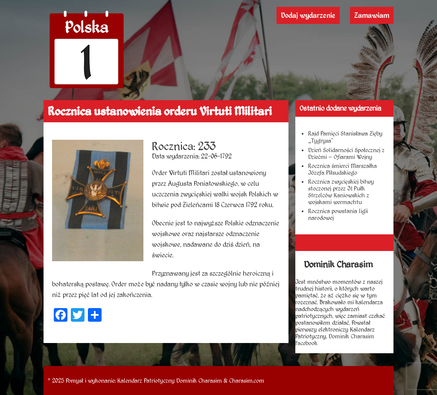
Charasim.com (246, 380)
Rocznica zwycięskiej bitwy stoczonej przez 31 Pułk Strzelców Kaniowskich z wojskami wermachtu (341, 191)
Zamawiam (371, 15)
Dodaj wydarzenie (308, 15)
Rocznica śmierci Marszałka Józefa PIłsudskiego (342, 169)
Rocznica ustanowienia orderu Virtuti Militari (160, 111)
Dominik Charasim (199, 380)
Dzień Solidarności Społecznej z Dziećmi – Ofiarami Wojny (346, 153)
